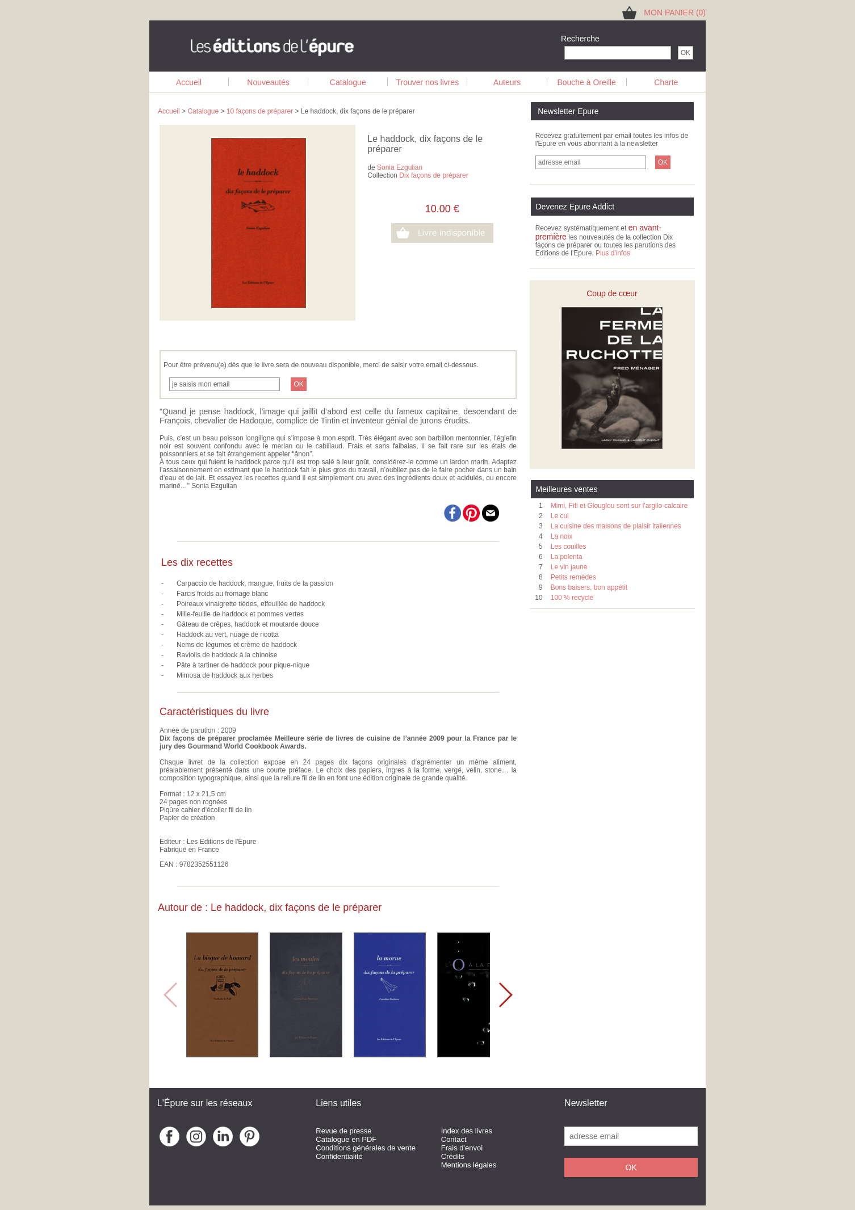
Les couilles (568, 547)
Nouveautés (268, 82)
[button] (505, 994)
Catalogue (348, 82)
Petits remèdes (573, 577)
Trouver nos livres (427, 82)
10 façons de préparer (260, 111)
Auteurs (507, 82)
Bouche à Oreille (586, 82)
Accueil (189, 82)
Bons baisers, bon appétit (589, 587)
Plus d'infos (613, 253)
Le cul (560, 516)
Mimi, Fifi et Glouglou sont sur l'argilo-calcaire (619, 506)
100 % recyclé (572, 598)
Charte (666, 82)
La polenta (566, 557)
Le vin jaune (569, 567)
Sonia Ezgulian (399, 167)
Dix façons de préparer (433, 175)
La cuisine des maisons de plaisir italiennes (616, 526)
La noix (562, 536)
